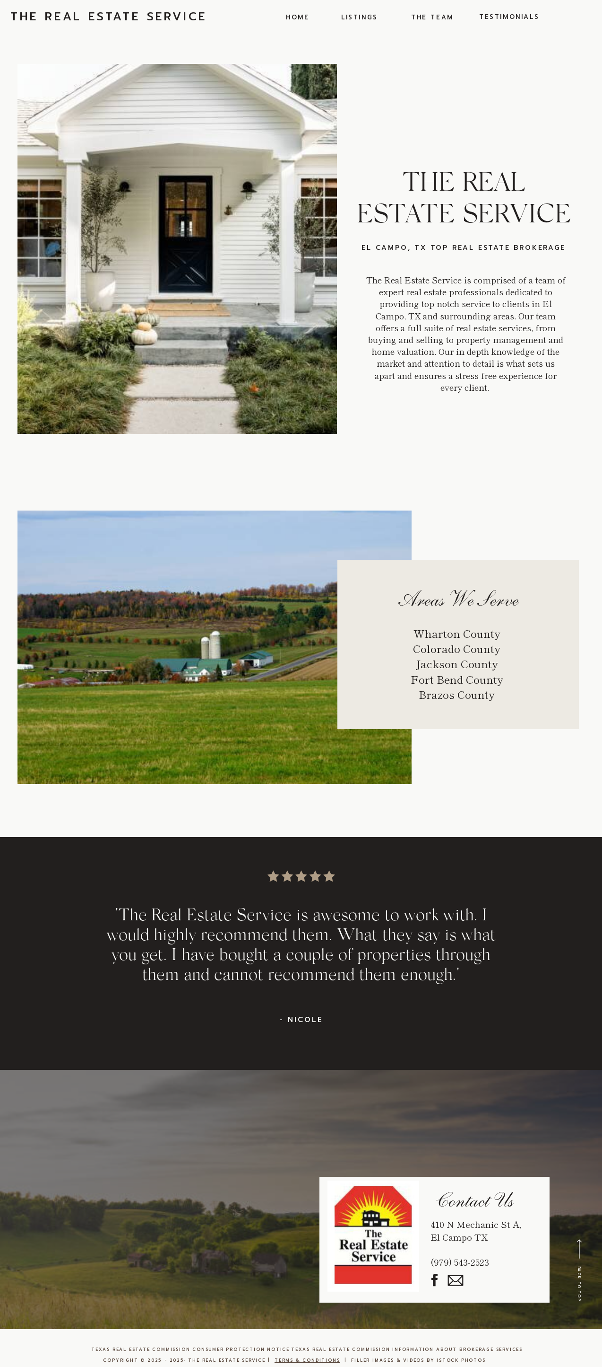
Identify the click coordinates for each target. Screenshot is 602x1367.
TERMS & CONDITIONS (307, 1360)
